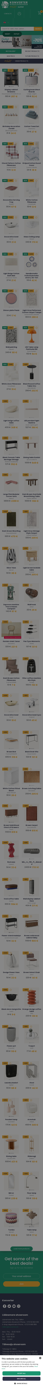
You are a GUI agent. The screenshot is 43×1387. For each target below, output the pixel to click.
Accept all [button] (21, 1373)
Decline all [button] (21, 1379)
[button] (21, 1383)
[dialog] (21, 693)
